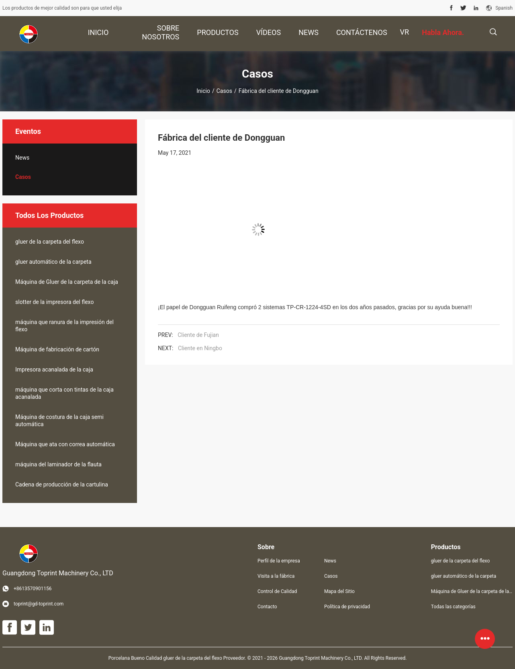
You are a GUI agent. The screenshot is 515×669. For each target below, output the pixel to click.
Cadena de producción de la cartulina (61, 484)
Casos (224, 91)
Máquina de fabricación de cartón (57, 349)
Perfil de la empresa (279, 561)
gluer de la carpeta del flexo (49, 241)
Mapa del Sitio (339, 591)
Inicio (203, 91)
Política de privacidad (347, 606)
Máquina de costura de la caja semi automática (59, 420)
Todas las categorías (453, 606)
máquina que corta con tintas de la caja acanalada (64, 393)
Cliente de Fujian (198, 335)
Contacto (267, 606)
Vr (404, 32)
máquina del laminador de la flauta (58, 464)
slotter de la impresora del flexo (54, 302)
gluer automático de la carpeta (53, 262)
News (22, 157)
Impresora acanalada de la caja (54, 369)
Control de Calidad (277, 591)
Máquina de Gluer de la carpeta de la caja (66, 282)
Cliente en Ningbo (200, 348)
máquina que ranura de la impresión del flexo (64, 325)
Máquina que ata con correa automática (65, 444)
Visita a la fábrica (276, 576)
